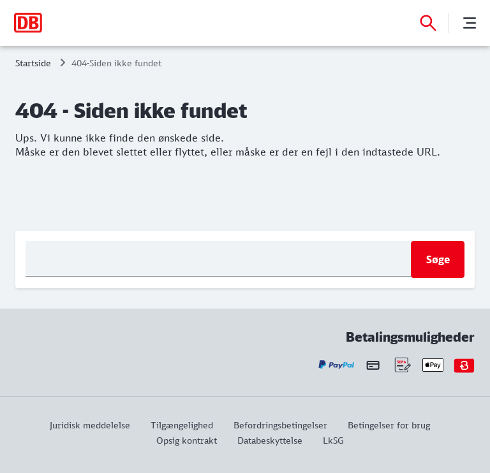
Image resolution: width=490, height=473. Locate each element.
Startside (33, 62)
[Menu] (469, 23)
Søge (438, 259)
